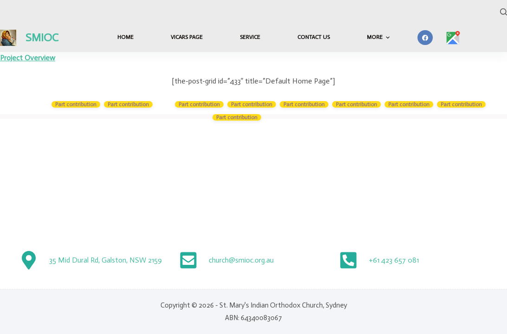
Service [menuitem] (250, 37)
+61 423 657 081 (394, 260)
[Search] (503, 11)
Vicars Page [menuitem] (187, 37)
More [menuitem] (379, 37)
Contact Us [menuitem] (313, 37)
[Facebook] (425, 37)
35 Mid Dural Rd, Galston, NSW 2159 (105, 260)
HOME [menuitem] (125, 37)
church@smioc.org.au (241, 260)
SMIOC (42, 37)
